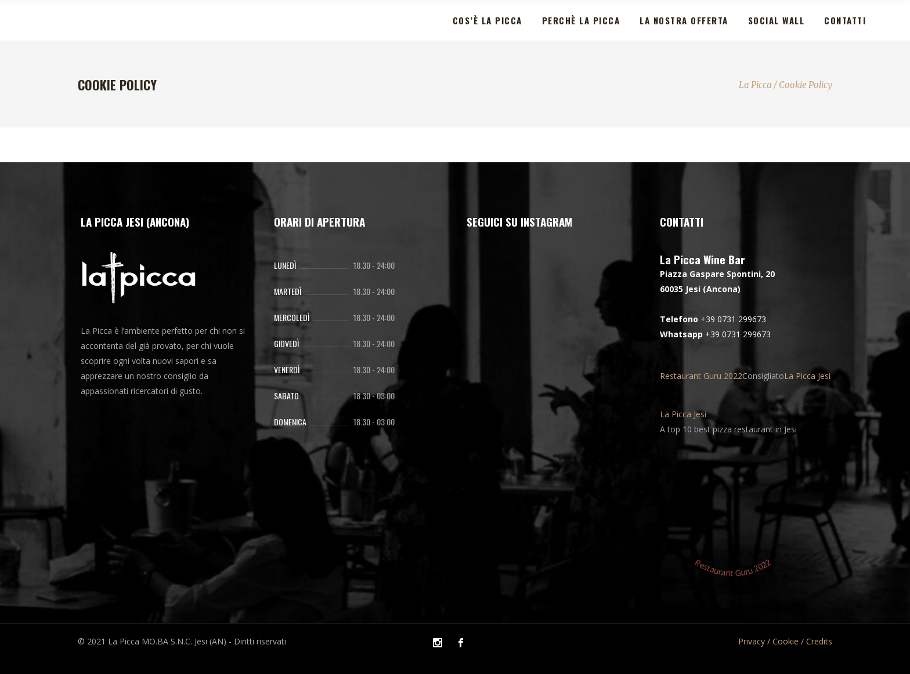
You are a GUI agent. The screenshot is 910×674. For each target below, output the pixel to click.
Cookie (785, 641)
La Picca (755, 85)
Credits (819, 641)
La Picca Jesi (807, 375)
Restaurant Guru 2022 (701, 375)
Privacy (751, 641)
